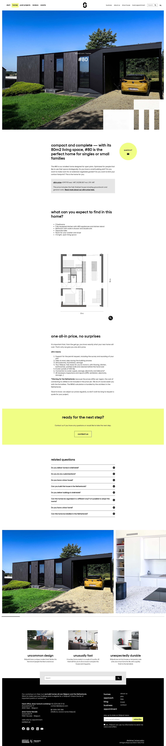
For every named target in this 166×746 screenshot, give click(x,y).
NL (161, 5)
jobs (122, 696)
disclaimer (130, 740)
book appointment (138, 5)
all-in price (57, 182)
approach (108, 697)
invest (122, 702)
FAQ (122, 699)
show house (126, 5)
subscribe (137, 719)
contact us (83, 433)
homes (15, 5)
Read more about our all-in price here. (80, 190)
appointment (110, 708)
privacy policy (139, 740)
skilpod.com (79, 53)
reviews (35, 5)
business (109, 5)
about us (117, 5)
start (8, 5)
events (43, 5)
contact (123, 705)
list (80, 696)
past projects (25, 5)
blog (106, 701)
